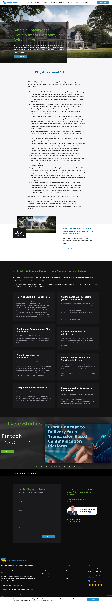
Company (68, 565)
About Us (68, 568)
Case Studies (69, 576)
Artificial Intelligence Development (51, 568)
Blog (67, 578)
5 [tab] (46, 466)
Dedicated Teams (46, 573)
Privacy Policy (50, 600)
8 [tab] (54, 466)
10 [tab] (59, 466)
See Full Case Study (8, 451)
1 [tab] (36, 466)
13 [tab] (66, 466)
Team (67, 573)
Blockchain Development (48, 570)
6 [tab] (49, 466)
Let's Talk (103, 2)
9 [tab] (56, 466)
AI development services (27, 277)
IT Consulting (45, 576)
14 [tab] (69, 466)
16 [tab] (74, 466)
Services (44, 565)
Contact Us (85, 2)
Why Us (68, 570)
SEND (48, 536)
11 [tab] (61, 466)
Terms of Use (12, 585)
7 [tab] (51, 466)
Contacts (90, 565)
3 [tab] (41, 466)
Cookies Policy (20, 585)
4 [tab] (44, 466)
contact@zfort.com (75, 521)
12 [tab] (64, 466)
